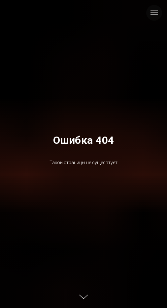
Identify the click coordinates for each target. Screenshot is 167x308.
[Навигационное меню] (154, 13)
